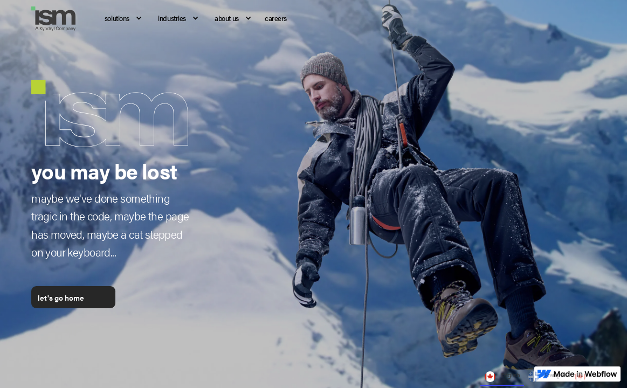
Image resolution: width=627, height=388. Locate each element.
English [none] (502, 376)
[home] (59, 18)
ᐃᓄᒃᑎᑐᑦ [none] (593, 376)
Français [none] (547, 376)
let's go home (61, 297)
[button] (120, 18)
